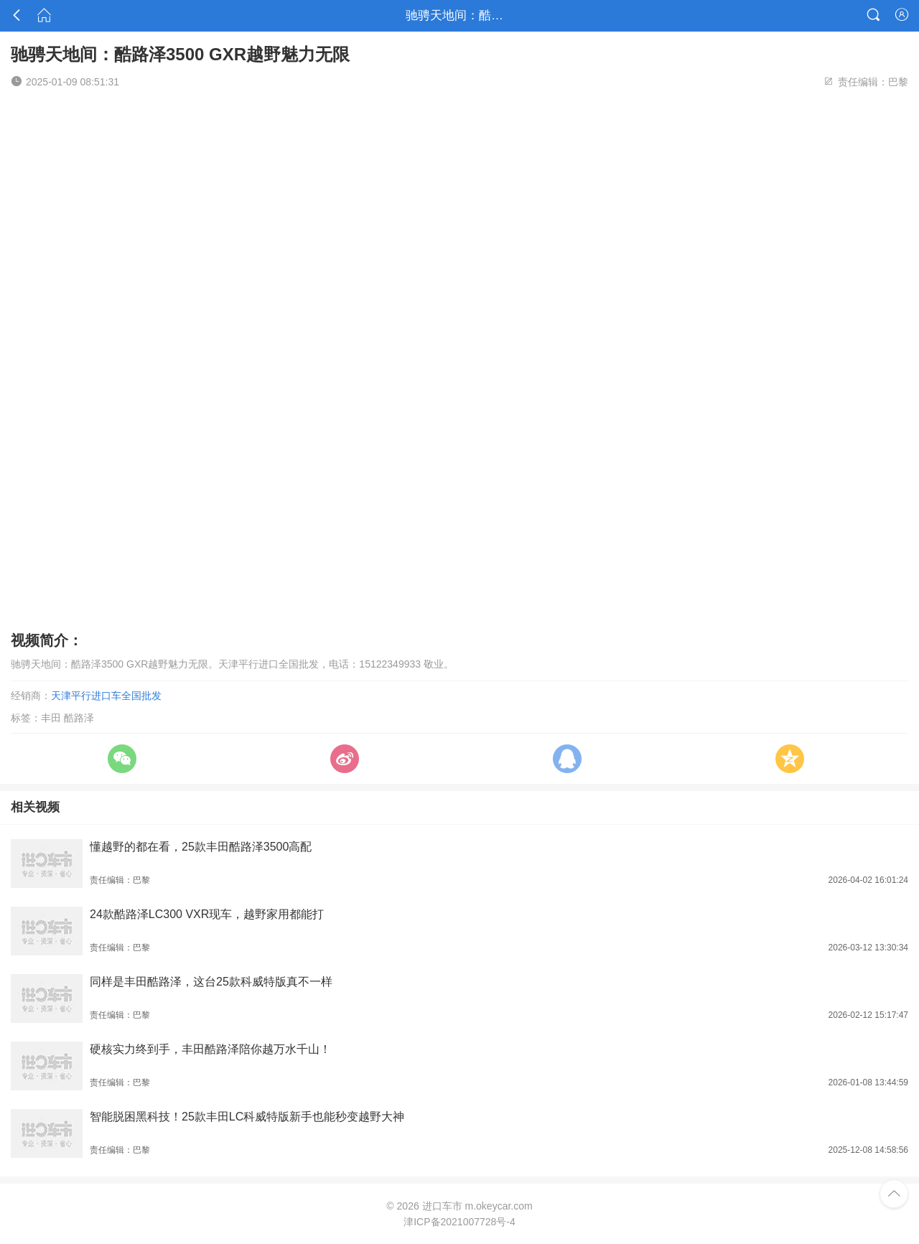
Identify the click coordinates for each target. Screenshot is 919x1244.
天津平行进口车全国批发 (106, 695)
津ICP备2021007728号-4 (459, 1221)
